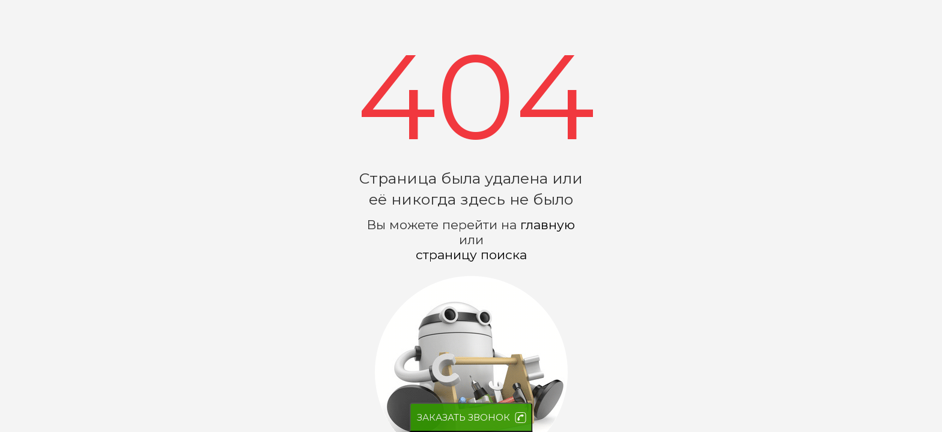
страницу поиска (471, 254)
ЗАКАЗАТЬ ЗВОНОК (463, 417)
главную (547, 224)
